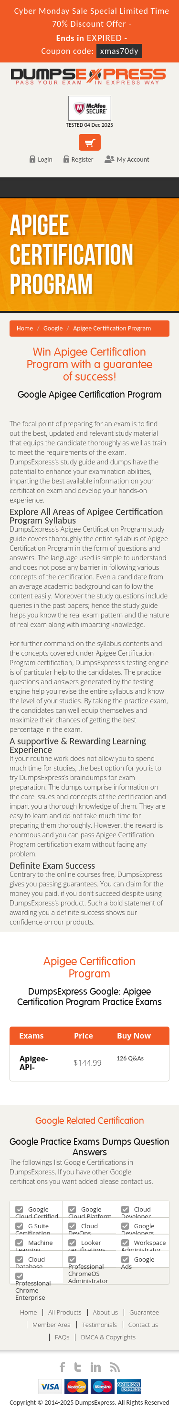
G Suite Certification (33, 1228)
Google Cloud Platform (90, 1211)
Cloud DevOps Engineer (83, 1228)
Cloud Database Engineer (30, 1261)
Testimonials (99, 1324)
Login (41, 159)
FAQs (62, 1337)
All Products (64, 1312)
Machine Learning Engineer (34, 1244)
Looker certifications (86, 1244)
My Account (127, 159)
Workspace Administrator (143, 1244)
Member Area (51, 1324)
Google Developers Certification (139, 1228)
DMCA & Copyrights (108, 1337)
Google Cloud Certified (36, 1211)
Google (53, 328)
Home (25, 328)
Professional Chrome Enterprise (33, 1278)
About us (105, 1312)
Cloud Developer (136, 1211)
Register (78, 159)
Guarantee (144, 1312)
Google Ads (138, 1261)
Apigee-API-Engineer (36, 1067)
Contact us (143, 1324)
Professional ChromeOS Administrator (88, 1261)
